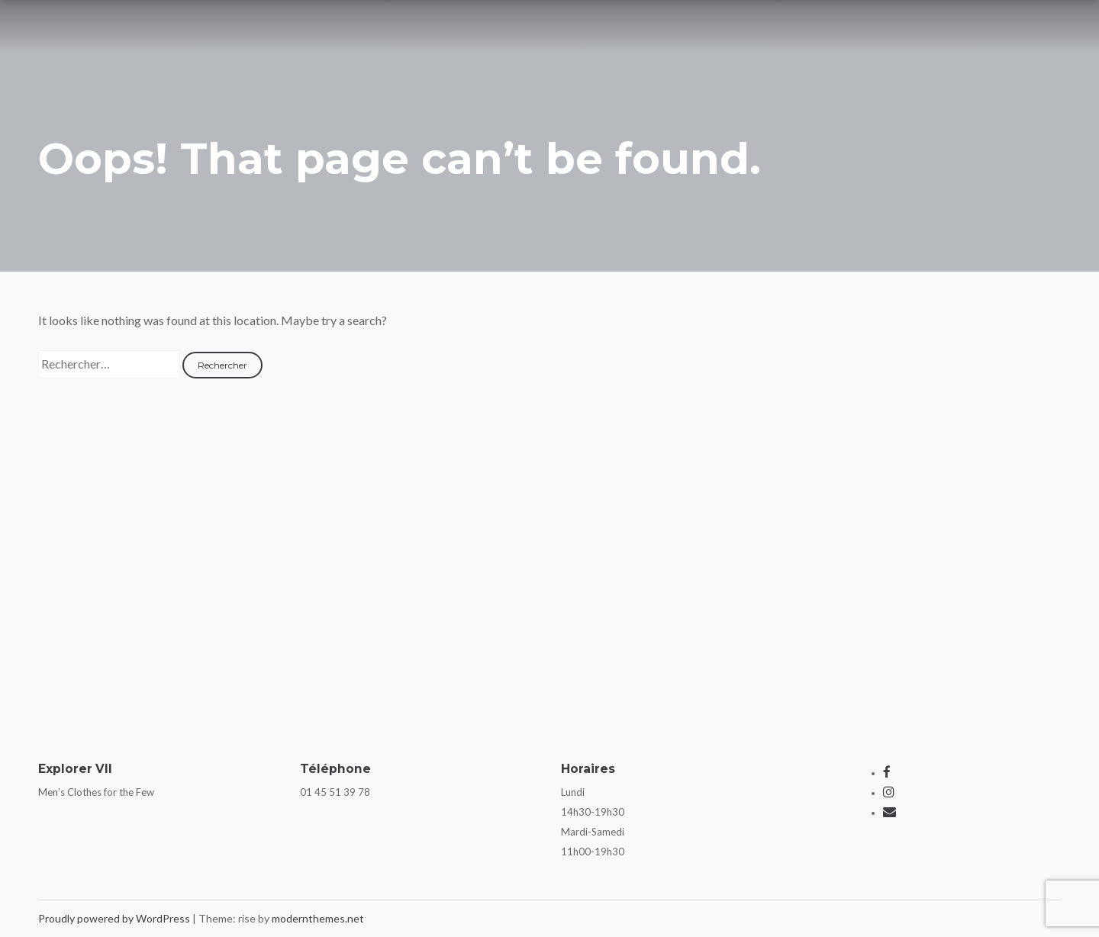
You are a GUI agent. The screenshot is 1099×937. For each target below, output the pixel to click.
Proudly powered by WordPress (115, 918)
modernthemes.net (318, 918)
